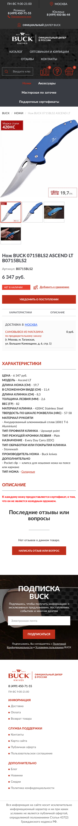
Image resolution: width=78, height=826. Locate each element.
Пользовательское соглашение (31, 753)
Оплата (16, 712)
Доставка (17, 706)
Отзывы (27, 59)
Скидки (16, 782)
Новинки (17, 775)
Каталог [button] (16, 51)
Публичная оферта (23, 747)
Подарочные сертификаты (39, 101)
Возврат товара (21, 719)
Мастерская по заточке (39, 92)
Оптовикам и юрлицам (49, 51)
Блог (14, 769)
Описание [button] (57, 312)
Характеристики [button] (20, 312)
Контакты (49, 59)
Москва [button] (31, 324)
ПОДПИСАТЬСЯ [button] (39, 634)
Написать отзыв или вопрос (39, 551)
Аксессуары (47, 83)
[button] (19, 16)
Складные (28, 471)
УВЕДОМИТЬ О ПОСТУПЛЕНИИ (39, 299)
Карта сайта (19, 741)
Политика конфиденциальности (32, 788)
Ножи (26, 83)
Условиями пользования (49, 647)
